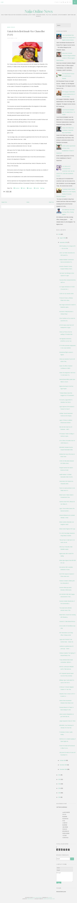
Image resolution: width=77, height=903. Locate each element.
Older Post (51, 202)
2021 (59, 775)
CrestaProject (30, 898)
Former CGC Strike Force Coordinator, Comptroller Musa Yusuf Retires (68, 130)
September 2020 (63, 242)
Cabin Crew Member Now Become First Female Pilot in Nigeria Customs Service (68, 37)
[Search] (63, 858)
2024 (59, 788)
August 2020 (62, 238)
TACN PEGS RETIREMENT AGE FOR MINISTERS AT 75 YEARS (68, 112)
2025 (59, 793)
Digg (42, 188)
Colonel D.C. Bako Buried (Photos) (67, 621)
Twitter (23, 188)
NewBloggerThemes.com (49, 898)
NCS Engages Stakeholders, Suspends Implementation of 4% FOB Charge (68, 94)
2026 (59, 797)
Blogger (50, 897)
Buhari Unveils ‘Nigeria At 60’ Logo (67, 529)
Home (2, 2)
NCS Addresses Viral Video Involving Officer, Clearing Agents (68, 212)
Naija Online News (38, 11)
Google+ (29, 188)
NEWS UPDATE (11, 27)
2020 (59, 234)
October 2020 (63, 760)
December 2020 (63, 769)
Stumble (36, 188)
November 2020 (63, 765)
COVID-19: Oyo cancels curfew (66, 293)
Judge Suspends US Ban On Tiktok (67, 721)
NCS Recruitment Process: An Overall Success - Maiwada (68, 76)
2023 (59, 784)
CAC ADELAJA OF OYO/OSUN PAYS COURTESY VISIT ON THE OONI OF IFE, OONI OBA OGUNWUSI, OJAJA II (65, 171)
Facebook (16, 188)
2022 (59, 779)
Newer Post (4, 202)
